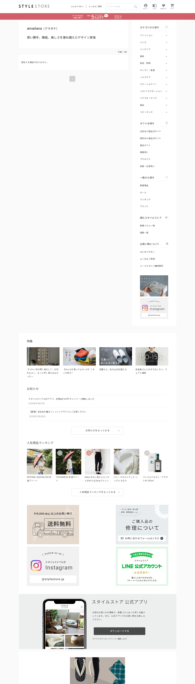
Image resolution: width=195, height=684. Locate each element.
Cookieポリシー (81, 672)
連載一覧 (144, 233)
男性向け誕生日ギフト (150, 138)
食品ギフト (145, 145)
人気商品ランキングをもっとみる (97, 492)
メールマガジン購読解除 (151, 266)
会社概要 (115, 672)
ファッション (146, 35)
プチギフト (145, 159)
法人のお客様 (59, 666)
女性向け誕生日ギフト (150, 131)
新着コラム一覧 (147, 225)
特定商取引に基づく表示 (100, 672)
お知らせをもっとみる (97, 430)
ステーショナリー (148, 84)
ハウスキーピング (148, 98)
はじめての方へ (77, 7)
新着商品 (144, 185)
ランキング (145, 199)
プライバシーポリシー (37, 672)
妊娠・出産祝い (147, 166)
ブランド (144, 206)
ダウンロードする (119, 575)
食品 (142, 105)
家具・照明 (145, 63)
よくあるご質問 (95, 7)
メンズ (143, 42)
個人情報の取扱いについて (62, 672)
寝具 (142, 56)
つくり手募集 (74, 666)
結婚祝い (144, 152)
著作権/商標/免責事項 (29, 677)
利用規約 (22, 672)
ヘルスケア (145, 77)
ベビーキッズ (146, 112)
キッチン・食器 (147, 70)
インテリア (145, 49)
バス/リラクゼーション (151, 91)
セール (143, 192)
